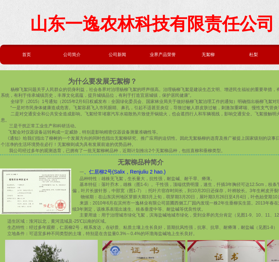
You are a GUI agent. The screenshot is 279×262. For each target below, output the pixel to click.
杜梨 (253, 54)
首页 (26, 54)
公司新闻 (117, 54)
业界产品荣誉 (163, 54)
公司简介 (72, 54)
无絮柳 (208, 54)
